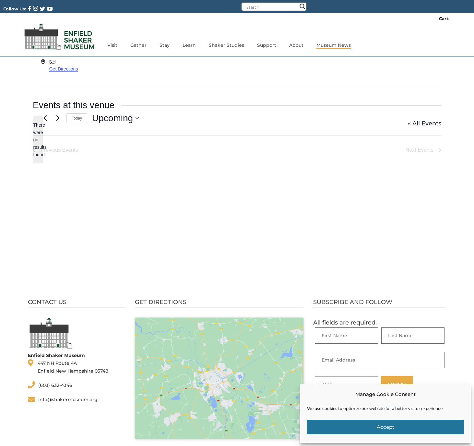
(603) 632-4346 (55, 385)
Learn (189, 45)
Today (77, 118)
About (296, 45)
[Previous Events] (45, 118)
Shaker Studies (226, 45)
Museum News (333, 45)
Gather (138, 45)
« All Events (424, 123)
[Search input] (271, 7)
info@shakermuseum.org (68, 399)
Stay (165, 45)
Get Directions (63, 68)
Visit (112, 45)
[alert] (38, 139)
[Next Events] (58, 118)
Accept (385, 427)
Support (266, 45)
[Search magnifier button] (302, 6)
